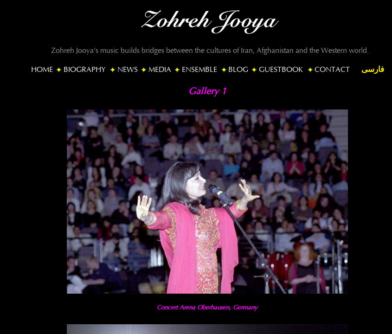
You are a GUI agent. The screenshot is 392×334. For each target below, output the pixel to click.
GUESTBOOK (281, 69)
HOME (42, 69)
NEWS (127, 69)
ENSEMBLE (199, 69)
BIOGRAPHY (85, 69)
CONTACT (332, 69)
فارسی (372, 69)
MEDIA (159, 69)
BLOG (238, 69)
